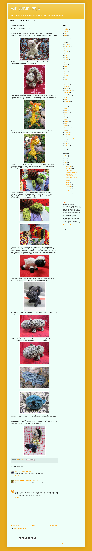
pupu (65, 125)
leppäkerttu (67, 81)
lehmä (65, 77)
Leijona (66, 79)
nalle (40, 461)
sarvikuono (67, 134)
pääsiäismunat (67, 128)
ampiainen (66, 31)
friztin (51, 543)
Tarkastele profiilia (67, 225)
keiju (65, 57)
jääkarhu (66, 51)
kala (65, 53)
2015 (66, 158)
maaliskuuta (69, 193)
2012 (66, 164)
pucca (65, 123)
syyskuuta (68, 180)
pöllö (65, 130)
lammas (37, 461)
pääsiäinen (67, 127)
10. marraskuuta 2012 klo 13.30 (26, 490)
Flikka (16, 471)
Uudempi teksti (15, 525)
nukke (65, 108)
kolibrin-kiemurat (19, 480)
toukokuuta (69, 188)
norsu (65, 106)
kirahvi (28, 461)
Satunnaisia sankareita (71, 172)
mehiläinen (67, 92)
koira (34, 461)
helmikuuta (69, 195)
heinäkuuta (69, 184)
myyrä (65, 97)
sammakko (67, 132)
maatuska (66, 88)
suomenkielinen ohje (69, 138)
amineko (66, 29)
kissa (31, 461)
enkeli (65, 40)
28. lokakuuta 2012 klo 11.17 (26, 471)
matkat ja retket (68, 90)
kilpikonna (24, 461)
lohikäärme (67, 84)
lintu (65, 83)
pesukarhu (66, 112)
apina (65, 35)
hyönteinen (67, 44)
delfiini (65, 37)
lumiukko (66, 86)
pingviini (66, 114)
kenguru (66, 59)
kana (65, 55)
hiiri (65, 42)
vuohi (65, 149)
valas (43, 461)
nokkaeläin (67, 105)
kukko (65, 73)
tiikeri (65, 139)
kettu (65, 61)
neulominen (67, 101)
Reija (66, 202)
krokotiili (66, 70)
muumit (66, 94)
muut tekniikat (67, 95)
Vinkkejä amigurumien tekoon (26, 20)
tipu (65, 141)
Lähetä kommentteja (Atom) (20, 528)
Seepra (66, 136)
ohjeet (65, 110)
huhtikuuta (68, 191)
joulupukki (66, 50)
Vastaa (17, 475)
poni (65, 116)
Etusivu (12, 20)
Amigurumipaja (25, 8)
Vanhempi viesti (53, 525)
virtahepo (51, 461)
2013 (66, 162)
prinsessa (66, 121)
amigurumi (19, 461)
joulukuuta (68, 166)
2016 (66, 156)
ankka (65, 33)
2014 (66, 160)
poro (65, 117)
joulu (65, 48)
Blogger (62, 543)
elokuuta (68, 182)
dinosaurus (67, 39)
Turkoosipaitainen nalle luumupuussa (71, 175)
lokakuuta (68, 170)
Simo (16, 490)
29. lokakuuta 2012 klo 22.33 (31, 480)
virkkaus (46, 461)
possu (65, 119)
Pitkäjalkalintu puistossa (71, 177)
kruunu (66, 72)
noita (65, 103)
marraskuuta (69, 168)
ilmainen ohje (67, 46)
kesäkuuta (68, 186)
